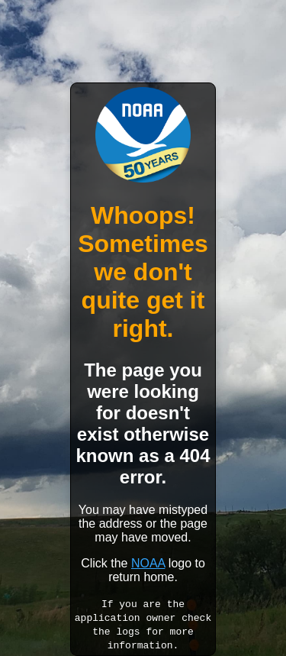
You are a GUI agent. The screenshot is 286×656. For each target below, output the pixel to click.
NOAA (148, 563)
